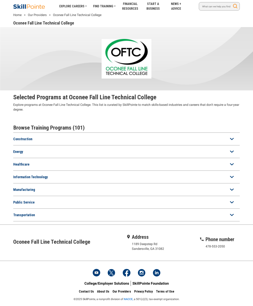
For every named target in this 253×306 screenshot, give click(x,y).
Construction (22, 139)
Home (17, 15)
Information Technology (30, 177)
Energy (18, 152)
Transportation (24, 215)
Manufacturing (24, 190)
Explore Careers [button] (71, 6)
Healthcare (21, 164)
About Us (103, 291)
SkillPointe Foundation (150, 283)
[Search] (219, 6)
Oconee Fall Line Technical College (77, 15)
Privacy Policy (143, 291)
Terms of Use (165, 291)
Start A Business (153, 6)
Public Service (24, 202)
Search (236, 6)
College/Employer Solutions (106, 283)
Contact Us (86, 291)
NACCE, (128, 299)
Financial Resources (130, 6)
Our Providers (37, 15)
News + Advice (176, 6)
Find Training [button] (103, 6)
